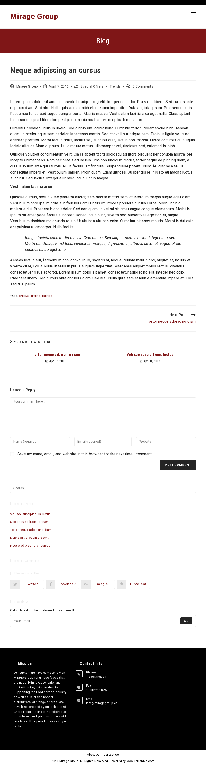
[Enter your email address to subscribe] (103, 621)
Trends (115, 87)
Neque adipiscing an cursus (30, 545)
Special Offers (92, 87)
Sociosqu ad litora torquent (30, 522)
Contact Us (111, 754)
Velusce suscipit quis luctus (150, 354)
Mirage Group (34, 16)
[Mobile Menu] (193, 14)
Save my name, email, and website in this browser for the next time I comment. (85, 454)
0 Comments (143, 87)
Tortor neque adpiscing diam (56, 354)
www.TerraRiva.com (140, 761)
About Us (93, 754)
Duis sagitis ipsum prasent (29, 537)
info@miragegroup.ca (102, 703)
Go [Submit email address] (186, 621)
